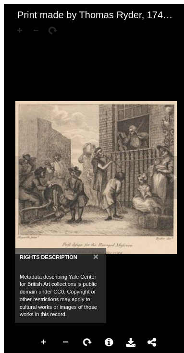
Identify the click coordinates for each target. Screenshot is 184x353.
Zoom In (44, 342)
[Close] (95, 256)
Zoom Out (66, 342)
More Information (109, 342)
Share (152, 342)
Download (130, 342)
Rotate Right (87, 342)
